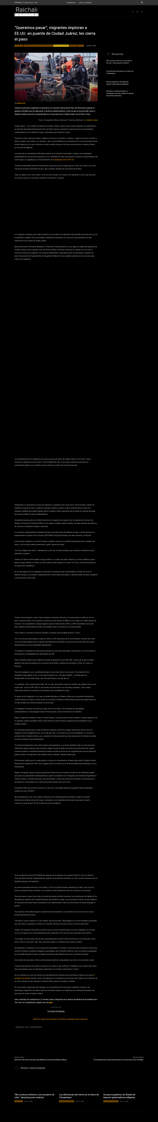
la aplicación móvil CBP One (63, 159)
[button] (141, 2)
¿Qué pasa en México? (66, 1101)
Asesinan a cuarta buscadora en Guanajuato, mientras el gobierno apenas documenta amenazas (120, 93)
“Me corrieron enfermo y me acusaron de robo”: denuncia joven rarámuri (119, 62)
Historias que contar (61, 46)
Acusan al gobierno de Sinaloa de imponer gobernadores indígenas (117, 83)
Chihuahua (19, 46)
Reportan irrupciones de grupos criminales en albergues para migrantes (60, 1019)
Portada (80, 46)
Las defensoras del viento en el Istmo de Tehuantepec (79, 1096)
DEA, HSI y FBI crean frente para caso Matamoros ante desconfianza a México (41, 1060)
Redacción (21, 103)
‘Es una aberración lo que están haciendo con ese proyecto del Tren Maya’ (118, 1060)
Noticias (73, 46)
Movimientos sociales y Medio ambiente (38, 46)
